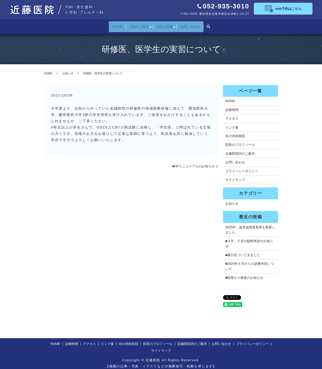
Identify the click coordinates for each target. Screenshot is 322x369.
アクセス (231, 115)
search (213, 25)
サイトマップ (235, 176)
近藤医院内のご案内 (240, 150)
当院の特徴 (166, 25)
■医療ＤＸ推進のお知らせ (244, 274)
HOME (113, 25)
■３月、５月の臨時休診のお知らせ (249, 240)
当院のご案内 (138, 25)
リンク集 (231, 124)
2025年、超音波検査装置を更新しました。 (250, 226)
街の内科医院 (235, 132)
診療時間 (231, 106)
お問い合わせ (194, 25)
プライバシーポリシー (241, 167)
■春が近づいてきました (242, 251)
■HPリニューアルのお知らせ (193, 163)
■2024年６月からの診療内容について (249, 262)
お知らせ (67, 70)
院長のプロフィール (240, 141)
